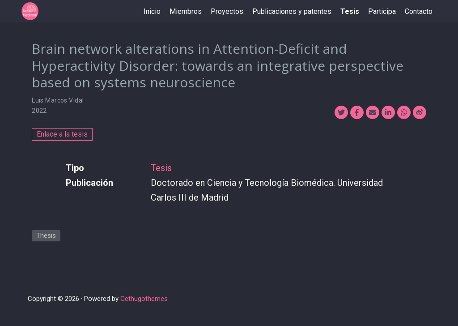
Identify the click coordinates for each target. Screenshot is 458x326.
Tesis (161, 168)
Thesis (46, 236)
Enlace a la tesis (62, 134)
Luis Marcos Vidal (58, 100)
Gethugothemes (144, 299)
